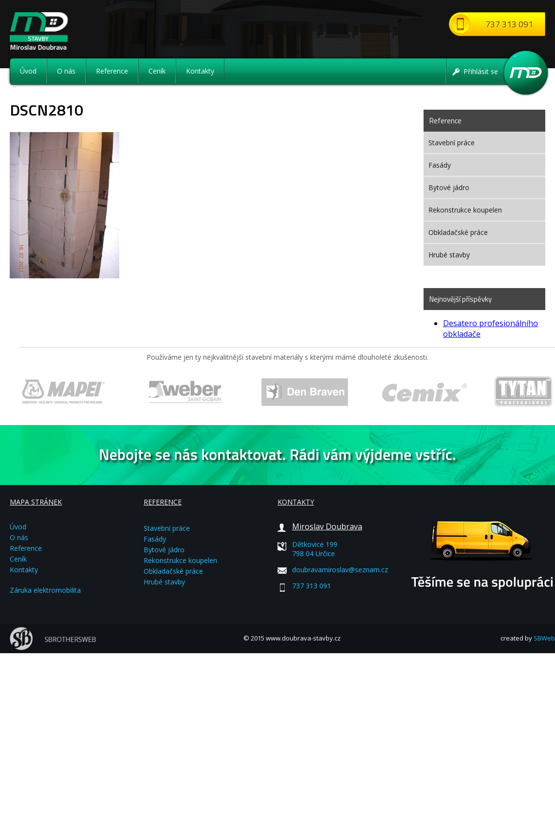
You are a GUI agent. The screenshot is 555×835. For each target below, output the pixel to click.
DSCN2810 (46, 109)
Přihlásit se (480, 71)
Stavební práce (451, 142)
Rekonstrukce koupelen (465, 209)
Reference (112, 71)
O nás (66, 71)
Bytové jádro (448, 187)
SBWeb (544, 638)
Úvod (28, 71)
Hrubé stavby (449, 254)
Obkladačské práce (458, 232)
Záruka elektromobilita (45, 590)
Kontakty (200, 71)
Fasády (439, 165)
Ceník (157, 71)
